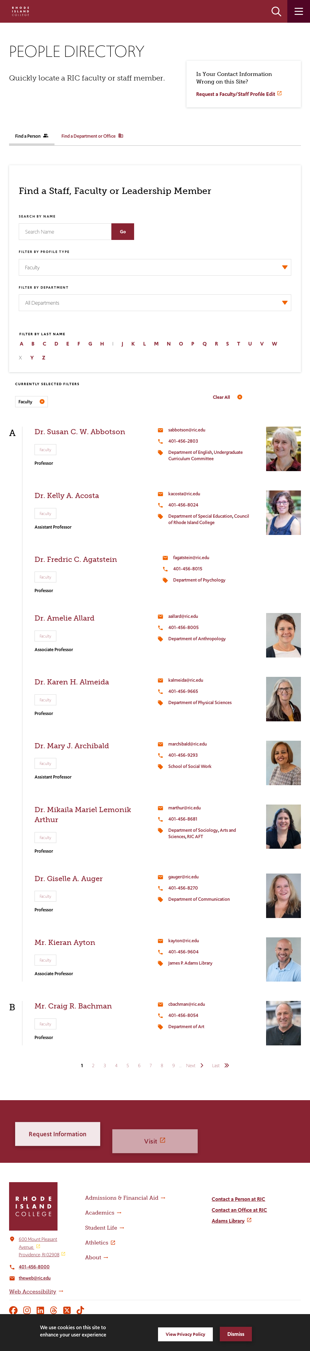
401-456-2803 (183, 441)
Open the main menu (298, 11)
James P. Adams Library (190, 963)
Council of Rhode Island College (208, 519)
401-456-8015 (187, 569)
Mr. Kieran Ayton (65, 942)
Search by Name (37, 216)
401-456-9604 (183, 952)
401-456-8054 (183, 1015)
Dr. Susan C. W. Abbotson (80, 431)
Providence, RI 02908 (39, 1254)
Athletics (96, 1242)
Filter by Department (44, 287)
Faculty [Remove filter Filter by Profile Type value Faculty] (25, 401)
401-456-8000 (34, 1267)
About (93, 1257)
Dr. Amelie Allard (64, 618)
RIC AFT (195, 836)
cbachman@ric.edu (186, 1004)
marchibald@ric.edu (187, 744)
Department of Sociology (193, 830)
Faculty (45, 449)
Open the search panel (276, 11)
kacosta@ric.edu (184, 493)
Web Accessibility (32, 1291)
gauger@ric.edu (183, 877)
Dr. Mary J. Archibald (72, 745)
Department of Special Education (200, 516)
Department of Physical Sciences (200, 702)
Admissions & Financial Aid (121, 1198)
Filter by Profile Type (44, 252)
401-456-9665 (183, 691)
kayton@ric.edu (183, 940)
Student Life (101, 1228)
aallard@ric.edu (183, 616)
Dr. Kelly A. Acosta (67, 495)
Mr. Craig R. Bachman (73, 1006)
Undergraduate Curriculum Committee (205, 455)
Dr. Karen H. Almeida (72, 681)
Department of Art (186, 1026)
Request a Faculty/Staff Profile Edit (235, 94)
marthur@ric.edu (184, 808)
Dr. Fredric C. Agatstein (76, 559)
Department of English (190, 452)
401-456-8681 (182, 819)
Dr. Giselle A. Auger (69, 878)
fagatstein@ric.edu (191, 557)
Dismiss (235, 1334)
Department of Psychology (199, 580)
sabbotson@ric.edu (186, 430)
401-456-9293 (183, 755)
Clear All (221, 397)
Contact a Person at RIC (238, 1199)
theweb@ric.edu (35, 1278)
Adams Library (228, 1221)
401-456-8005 (183, 627)
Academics (99, 1212)
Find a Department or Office (92, 136)
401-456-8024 (183, 505)
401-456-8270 (183, 888)
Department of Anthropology (197, 638)
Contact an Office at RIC (239, 1210)
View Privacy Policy (185, 1334)
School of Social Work (190, 766)
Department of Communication (199, 899)
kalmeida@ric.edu (185, 680)
